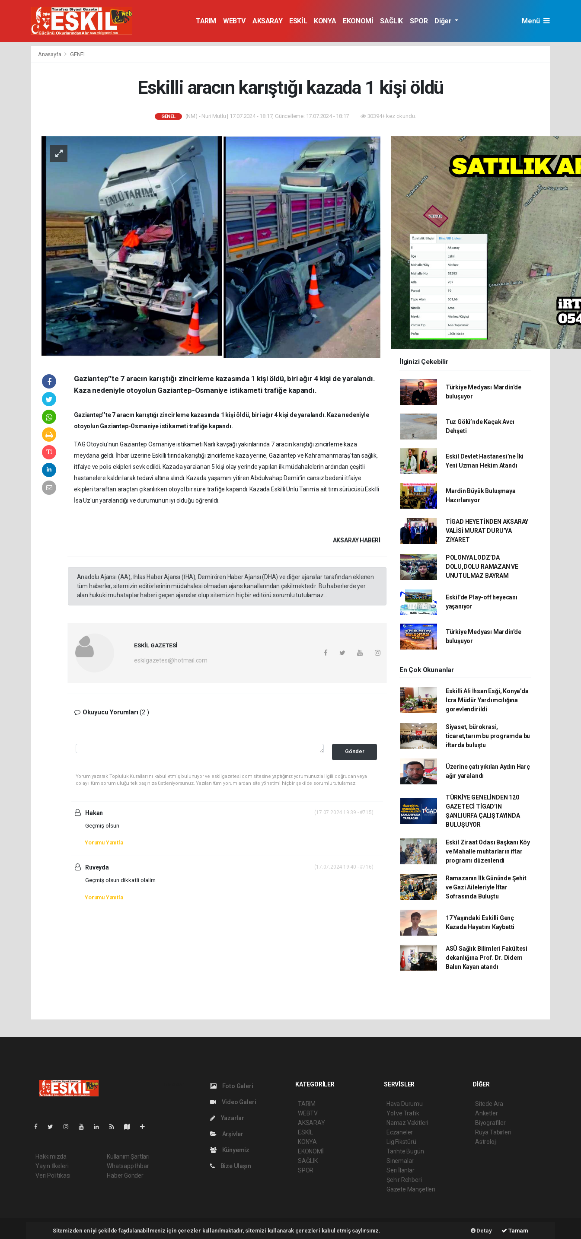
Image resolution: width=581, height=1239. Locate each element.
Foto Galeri (231, 1086)
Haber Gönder (125, 1175)
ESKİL (298, 21)
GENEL (78, 54)
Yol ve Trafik (402, 1113)
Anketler (486, 1113)
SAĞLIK (391, 21)
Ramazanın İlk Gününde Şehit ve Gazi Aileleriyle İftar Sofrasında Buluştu (486, 887)
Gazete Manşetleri (410, 1189)
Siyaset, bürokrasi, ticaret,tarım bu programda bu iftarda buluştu (488, 735)
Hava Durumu (404, 1103)
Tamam (514, 1230)
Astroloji (486, 1141)
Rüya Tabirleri (493, 1132)
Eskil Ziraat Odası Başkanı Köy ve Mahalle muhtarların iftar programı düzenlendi (488, 851)
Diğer (443, 21)
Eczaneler (399, 1132)
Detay (481, 1230)
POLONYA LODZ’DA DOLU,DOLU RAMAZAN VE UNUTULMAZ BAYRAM (482, 566)
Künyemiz (229, 1150)
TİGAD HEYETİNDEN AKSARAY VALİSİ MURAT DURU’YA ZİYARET (487, 530)
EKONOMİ (358, 21)
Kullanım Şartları (128, 1156)
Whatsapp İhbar (128, 1166)
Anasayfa (50, 54)
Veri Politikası (52, 1175)
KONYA (325, 21)
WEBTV (234, 21)
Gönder (354, 751)
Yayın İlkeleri (51, 1166)
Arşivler (226, 1134)
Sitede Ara (489, 1103)
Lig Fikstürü (401, 1141)
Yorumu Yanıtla (104, 842)
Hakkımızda (51, 1156)
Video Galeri (233, 1102)
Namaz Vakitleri (407, 1122)
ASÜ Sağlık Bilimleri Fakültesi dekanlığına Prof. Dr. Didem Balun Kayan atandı (486, 957)
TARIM (206, 21)
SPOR (419, 21)
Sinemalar (400, 1160)
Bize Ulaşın (230, 1166)
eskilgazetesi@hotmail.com (171, 660)
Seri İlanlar (400, 1170)
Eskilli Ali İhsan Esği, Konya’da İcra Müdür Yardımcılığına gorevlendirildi (487, 700)
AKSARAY (267, 21)
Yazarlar (227, 1118)
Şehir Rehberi (404, 1179)
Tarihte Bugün (405, 1151)
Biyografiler (490, 1122)
